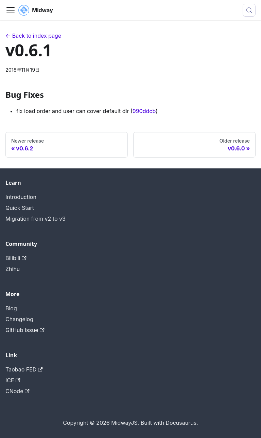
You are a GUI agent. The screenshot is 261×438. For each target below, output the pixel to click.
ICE (12, 380)
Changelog (19, 319)
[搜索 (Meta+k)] (249, 10)
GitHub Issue (25, 330)
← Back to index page (33, 35)
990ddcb (144, 111)
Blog (11, 308)
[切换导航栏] (10, 10)
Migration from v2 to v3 (35, 218)
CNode (17, 391)
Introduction (20, 197)
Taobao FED (24, 369)
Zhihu (12, 269)
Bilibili (16, 258)
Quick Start (19, 207)
